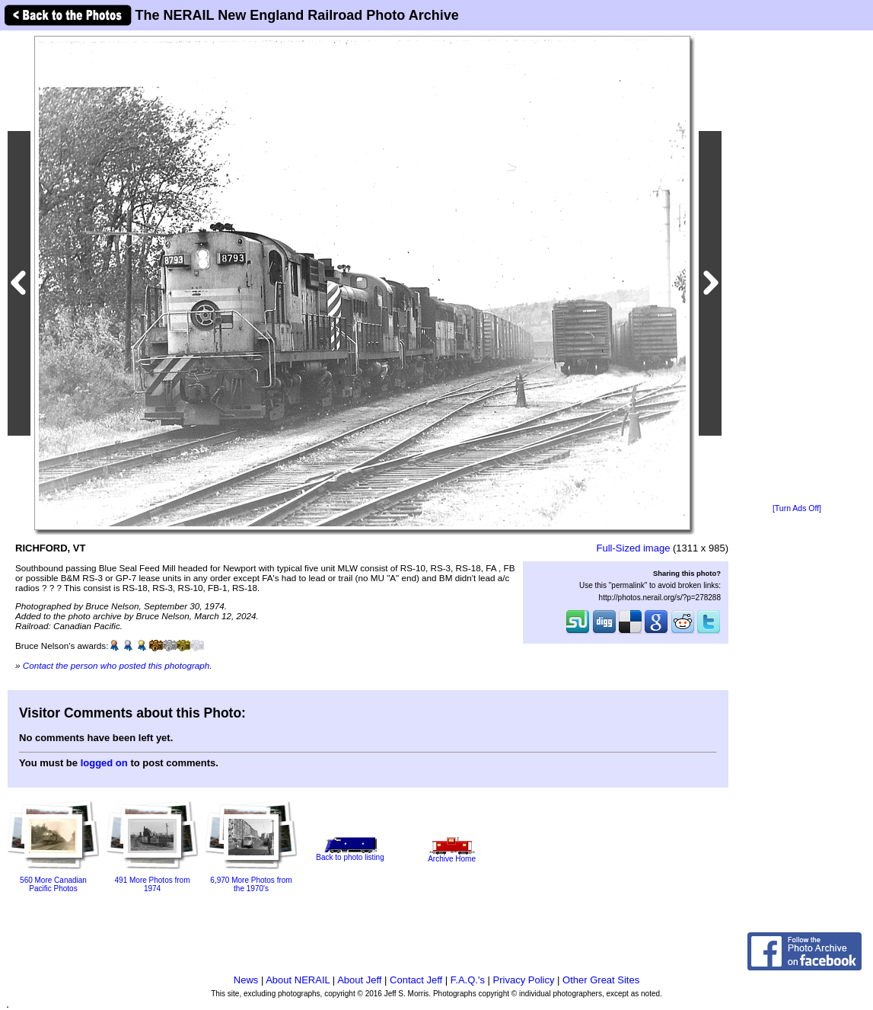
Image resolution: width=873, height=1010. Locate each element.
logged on (104, 763)
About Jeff (359, 980)
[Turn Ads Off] (797, 508)
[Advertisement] (797, 268)
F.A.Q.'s (468, 980)
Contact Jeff (416, 980)
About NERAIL (298, 980)
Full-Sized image (634, 548)
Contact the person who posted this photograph (116, 665)
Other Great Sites (600, 980)
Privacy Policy (524, 980)
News (246, 980)
